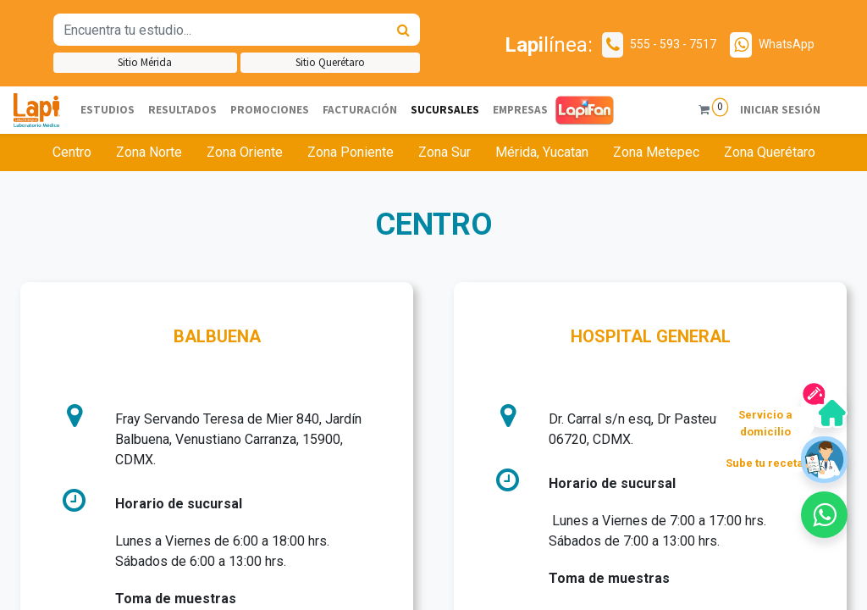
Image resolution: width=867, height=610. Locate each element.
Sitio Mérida (145, 62)
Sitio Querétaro (330, 62)
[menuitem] (107, 110)
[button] (824, 514)
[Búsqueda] (403, 30)
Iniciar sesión (780, 110)
